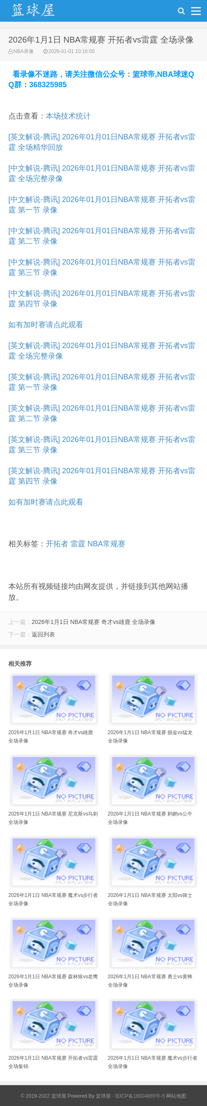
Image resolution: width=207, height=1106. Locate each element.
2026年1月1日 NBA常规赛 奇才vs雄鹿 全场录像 (93, 622)
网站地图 (176, 1096)
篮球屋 (103, 1096)
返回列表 (43, 634)
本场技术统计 (68, 116)
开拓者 (57, 544)
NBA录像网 (41, 13)
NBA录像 (23, 51)
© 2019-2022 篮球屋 (43, 1096)
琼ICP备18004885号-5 (140, 1096)
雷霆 (77, 544)
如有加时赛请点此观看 (45, 325)
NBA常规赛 (106, 544)
